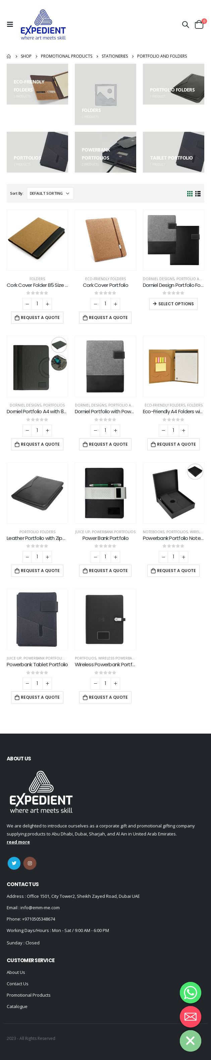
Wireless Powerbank (117, 658)
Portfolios (54, 405)
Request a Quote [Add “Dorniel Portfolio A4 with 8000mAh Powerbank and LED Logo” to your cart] (40, 444)
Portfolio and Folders (130, 405)
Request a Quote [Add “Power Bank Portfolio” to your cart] (108, 570)
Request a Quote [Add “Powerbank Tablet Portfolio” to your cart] (40, 697)
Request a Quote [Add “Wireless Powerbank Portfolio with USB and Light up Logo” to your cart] (108, 697)
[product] (37, 240)
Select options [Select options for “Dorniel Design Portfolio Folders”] (176, 304)
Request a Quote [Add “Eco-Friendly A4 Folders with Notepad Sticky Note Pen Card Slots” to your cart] (176, 444)
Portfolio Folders (37, 531)
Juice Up (82, 531)
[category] (37, 84)
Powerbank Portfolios (114, 531)
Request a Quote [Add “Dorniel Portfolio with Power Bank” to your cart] (108, 444)
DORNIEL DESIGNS (158, 278)
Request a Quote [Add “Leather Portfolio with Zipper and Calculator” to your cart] (40, 570)
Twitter (14, 863)
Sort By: (16, 193)
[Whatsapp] (190, 992)
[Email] (190, 1016)
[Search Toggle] (185, 24)
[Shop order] (50, 193)
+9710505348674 (38, 919)
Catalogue (17, 1006)
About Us (16, 972)
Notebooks (153, 531)
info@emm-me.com (39, 908)
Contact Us (18, 984)
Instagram (30, 863)
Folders (37, 278)
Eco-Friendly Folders (105, 278)
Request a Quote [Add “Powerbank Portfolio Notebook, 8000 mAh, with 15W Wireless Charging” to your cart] (176, 570)
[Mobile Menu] (12, 24)
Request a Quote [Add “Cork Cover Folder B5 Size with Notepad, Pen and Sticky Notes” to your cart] (40, 317)
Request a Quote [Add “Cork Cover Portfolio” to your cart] (108, 317)
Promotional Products (29, 995)
